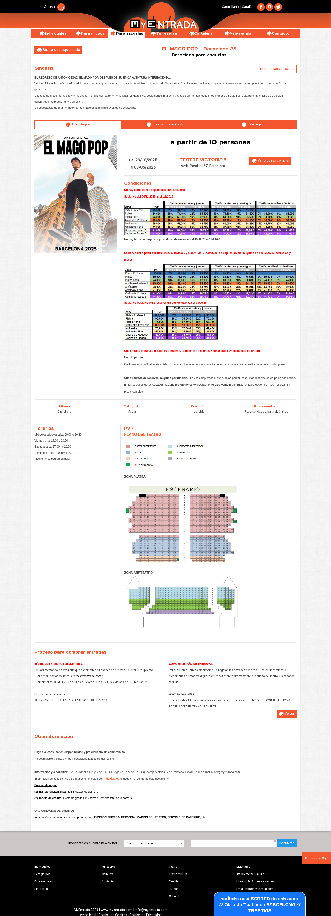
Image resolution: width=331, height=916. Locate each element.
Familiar (174, 881)
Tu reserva (108, 866)
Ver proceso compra (270, 161)
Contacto (278, 33)
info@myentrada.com (87, 676)
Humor (173, 888)
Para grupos (90, 33)
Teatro (173, 866)
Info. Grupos (78, 124)
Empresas (41, 888)
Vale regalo (238, 33)
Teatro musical (178, 874)
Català (247, 7)
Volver (286, 714)
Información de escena (276, 69)
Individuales (53, 33)
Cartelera (108, 874)
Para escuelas (43, 881)
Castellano (230, 7)
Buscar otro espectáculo (58, 50)
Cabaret (174, 896)
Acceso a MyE (316, 858)
